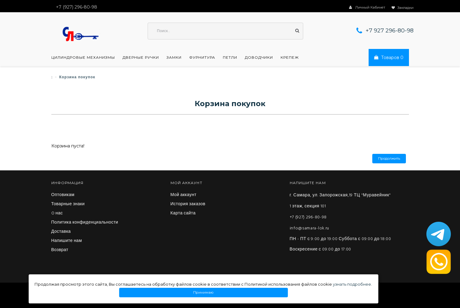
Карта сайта (183, 213)
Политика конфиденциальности (84, 222)
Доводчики (259, 57)
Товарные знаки (68, 204)
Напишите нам (66, 241)
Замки (174, 57)
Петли (230, 57)
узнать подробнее (352, 284)
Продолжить (389, 158)
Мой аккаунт (184, 195)
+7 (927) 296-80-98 (308, 217)
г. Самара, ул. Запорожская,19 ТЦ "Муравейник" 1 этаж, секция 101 (340, 201)
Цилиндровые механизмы (83, 57)
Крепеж (290, 57)
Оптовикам (63, 195)
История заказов (188, 204)
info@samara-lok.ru (309, 228)
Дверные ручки (141, 57)
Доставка (61, 231)
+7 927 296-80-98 (390, 30)
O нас (57, 213)
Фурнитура (202, 57)
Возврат (59, 250)
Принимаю (203, 292)
